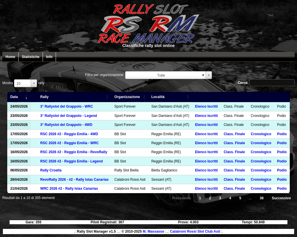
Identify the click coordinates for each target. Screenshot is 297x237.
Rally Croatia (50, 170)
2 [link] (210, 198)
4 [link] (230, 198)
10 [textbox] (18, 84)
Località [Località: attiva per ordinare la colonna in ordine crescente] (157, 97)
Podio (282, 134)
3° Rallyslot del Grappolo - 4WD (66, 125)
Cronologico (261, 134)
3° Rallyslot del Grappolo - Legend (68, 116)
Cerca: (266, 83)
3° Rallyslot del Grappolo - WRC (66, 106)
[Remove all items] (203, 75)
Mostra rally (23, 83)
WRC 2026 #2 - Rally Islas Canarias (69, 189)
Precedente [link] (181, 198)
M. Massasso (153, 231)
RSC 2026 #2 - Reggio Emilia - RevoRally (73, 152)
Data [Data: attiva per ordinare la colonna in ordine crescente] (14, 97)
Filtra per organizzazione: (104, 75)
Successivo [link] (281, 198)
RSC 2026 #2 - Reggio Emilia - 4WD (69, 134)
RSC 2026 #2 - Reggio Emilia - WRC (69, 143)
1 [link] (200, 198)
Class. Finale (234, 134)
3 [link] (220, 198)
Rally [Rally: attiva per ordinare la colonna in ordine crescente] (44, 97)
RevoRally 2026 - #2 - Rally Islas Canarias (74, 180)
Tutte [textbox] (161, 75)
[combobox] (168, 75)
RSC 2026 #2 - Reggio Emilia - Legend (71, 161)
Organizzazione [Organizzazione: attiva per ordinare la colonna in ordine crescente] (127, 97)
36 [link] (262, 198)
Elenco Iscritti (206, 106)
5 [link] (240, 198)
